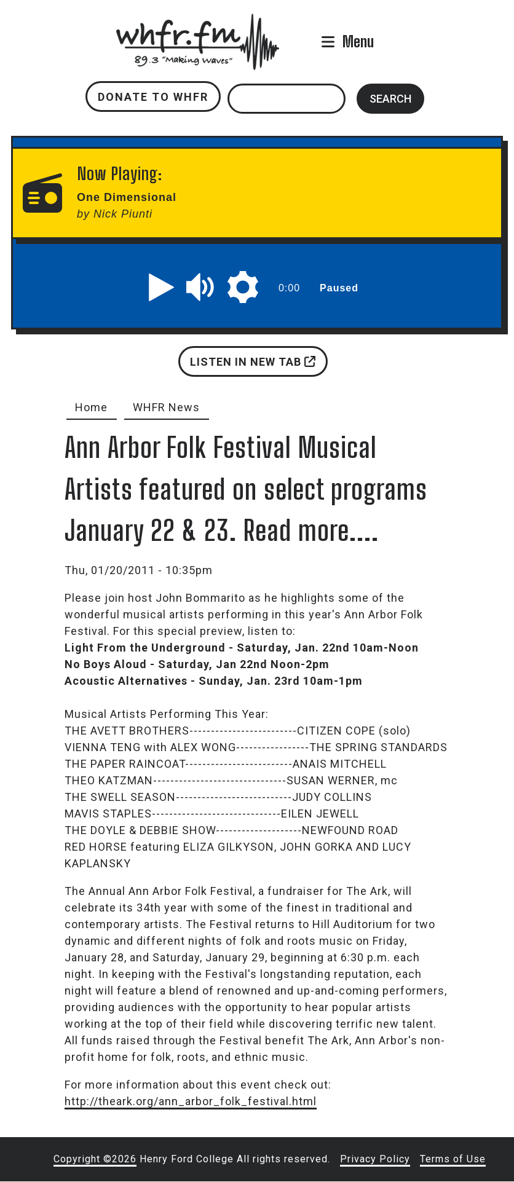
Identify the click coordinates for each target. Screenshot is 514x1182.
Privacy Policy (375, 1159)
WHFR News (166, 407)
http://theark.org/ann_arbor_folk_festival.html (191, 1101)
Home (91, 407)
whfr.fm (197, 21)
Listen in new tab (252, 361)
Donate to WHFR (153, 96)
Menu (358, 41)
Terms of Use (453, 1159)
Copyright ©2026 (94, 1159)
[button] (161, 287)
